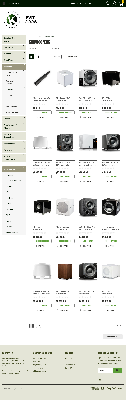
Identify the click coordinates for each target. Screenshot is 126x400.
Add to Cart (42, 112)
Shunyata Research (13, 181)
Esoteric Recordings (9, 135)
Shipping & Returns (40, 371)
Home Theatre (12, 107)
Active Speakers (12, 112)
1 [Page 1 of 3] (31, 326)
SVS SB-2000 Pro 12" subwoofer (110, 163)
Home (31, 36)
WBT (8, 215)
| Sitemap (23, 389)
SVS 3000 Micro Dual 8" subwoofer (87, 163)
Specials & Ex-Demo (10, 39)
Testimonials (70, 365)
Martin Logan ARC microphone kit (42, 99)
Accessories (9, 143)
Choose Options (65, 112)
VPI (7, 192)
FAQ (66, 361)
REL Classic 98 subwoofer (62, 292)
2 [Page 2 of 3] (35, 326)
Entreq (8, 204)
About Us (68, 358)
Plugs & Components (9, 157)
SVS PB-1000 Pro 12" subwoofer (64, 163)
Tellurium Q (10, 209)
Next (119, 325)
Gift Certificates (79, 3)
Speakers (8, 67)
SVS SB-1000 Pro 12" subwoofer (87, 99)
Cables (7, 119)
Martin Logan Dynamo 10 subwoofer (62, 228)
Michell (8, 221)
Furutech (9, 175)
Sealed (9, 101)
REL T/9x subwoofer (107, 292)
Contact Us (69, 368)
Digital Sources (11, 47)
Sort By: (57, 56)
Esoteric (9, 186)
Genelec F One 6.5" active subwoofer (42, 163)
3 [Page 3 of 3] (39, 326)
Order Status (38, 368)
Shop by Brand (10, 169)
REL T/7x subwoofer (38, 228)
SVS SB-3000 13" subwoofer (87, 292)
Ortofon (9, 226)
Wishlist (93, 3)
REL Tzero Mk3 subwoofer (63, 99)
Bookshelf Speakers (10, 82)
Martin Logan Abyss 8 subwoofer (111, 228)
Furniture (8, 150)
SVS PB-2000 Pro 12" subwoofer (87, 228)
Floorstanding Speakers (11, 73)
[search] (107, 3)
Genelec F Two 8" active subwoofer (41, 292)
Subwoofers (10, 89)
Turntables (9, 54)
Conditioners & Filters (10, 126)
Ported (9, 95)
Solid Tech (10, 198)
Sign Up (43, 365)
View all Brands (12, 232)
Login (35, 365)
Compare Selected (113, 336)
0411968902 (13, 3)
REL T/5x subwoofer (107, 99)
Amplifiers (8, 60)
